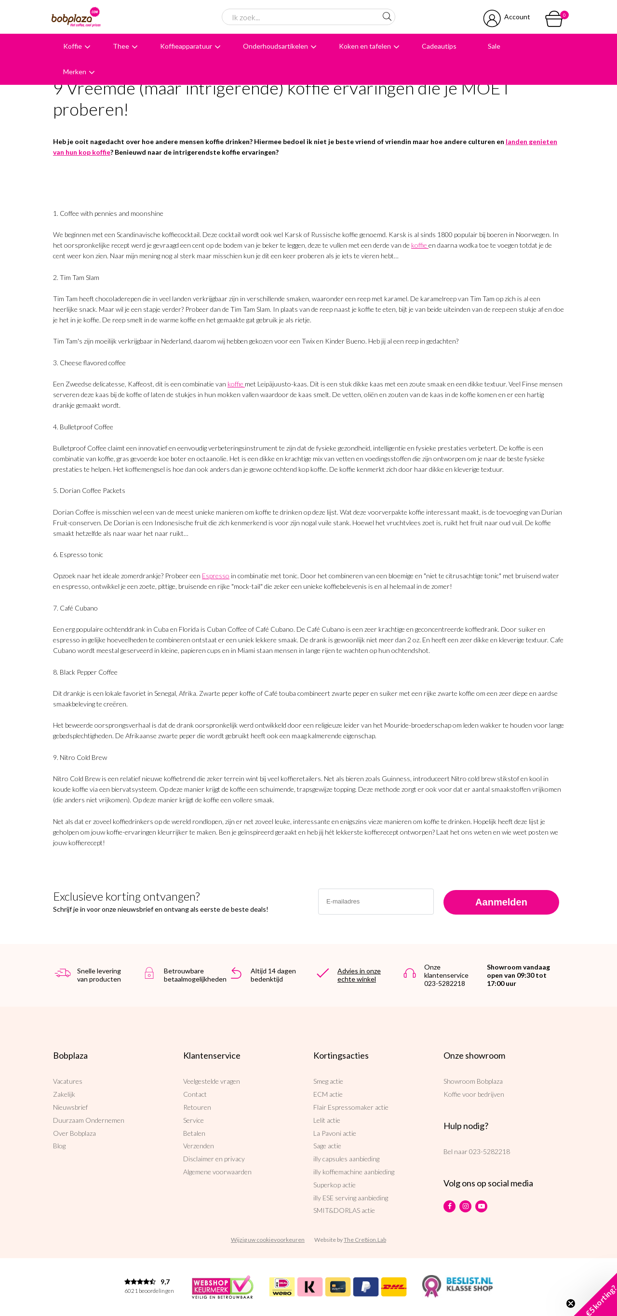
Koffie (72, 46)
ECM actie (328, 1094)
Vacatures (67, 1081)
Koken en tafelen (365, 46)
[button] (595, 1294)
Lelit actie (326, 1120)
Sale (494, 46)
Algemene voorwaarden (217, 1172)
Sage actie (327, 1146)
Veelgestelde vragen (211, 1081)
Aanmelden (501, 902)
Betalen (194, 1133)
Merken (74, 71)
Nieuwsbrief (70, 1107)
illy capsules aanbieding (346, 1159)
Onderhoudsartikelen (275, 46)
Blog (59, 1146)
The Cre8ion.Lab (365, 1239)
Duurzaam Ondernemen (88, 1120)
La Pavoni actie (334, 1133)
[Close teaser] (571, 1303)
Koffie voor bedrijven (473, 1094)
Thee (121, 46)
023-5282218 (489, 1151)
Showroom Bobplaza (473, 1081)
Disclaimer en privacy (214, 1159)
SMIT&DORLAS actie (344, 1210)
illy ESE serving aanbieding (350, 1198)
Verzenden (198, 1146)
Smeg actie (328, 1081)
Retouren (197, 1107)
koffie (419, 245)
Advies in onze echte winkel (359, 975)
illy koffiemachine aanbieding (353, 1172)
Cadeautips (439, 46)
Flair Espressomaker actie (351, 1107)
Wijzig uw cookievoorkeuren (268, 1239)
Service (193, 1120)
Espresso (215, 576)
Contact (195, 1094)
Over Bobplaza (74, 1133)
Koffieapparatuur (186, 46)
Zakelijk (64, 1094)
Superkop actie (334, 1185)
